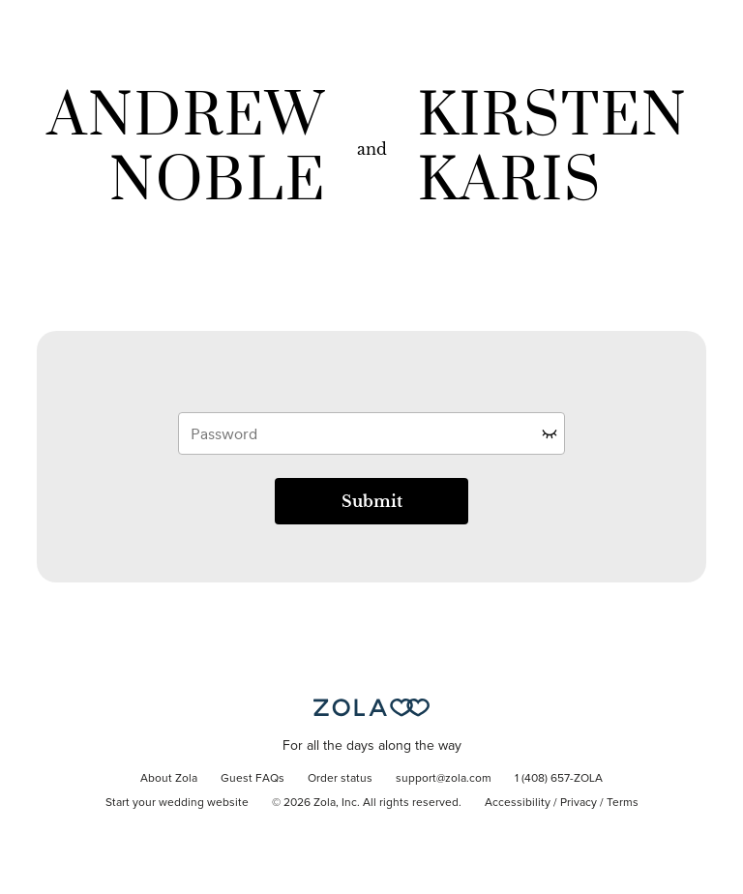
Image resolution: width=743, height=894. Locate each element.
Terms (623, 803)
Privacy (578, 803)
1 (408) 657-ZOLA (559, 779)
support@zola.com (443, 779)
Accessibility (517, 803)
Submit (372, 501)
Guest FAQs (252, 779)
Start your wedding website (177, 803)
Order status (340, 779)
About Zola (168, 779)
